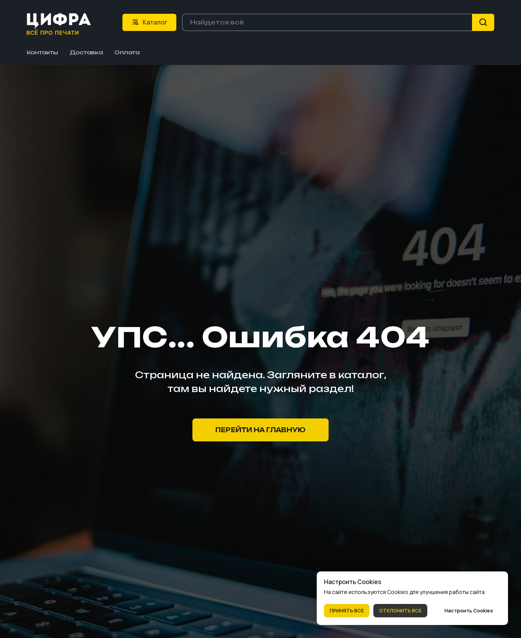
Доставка (86, 52)
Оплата (127, 52)
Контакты (42, 52)
